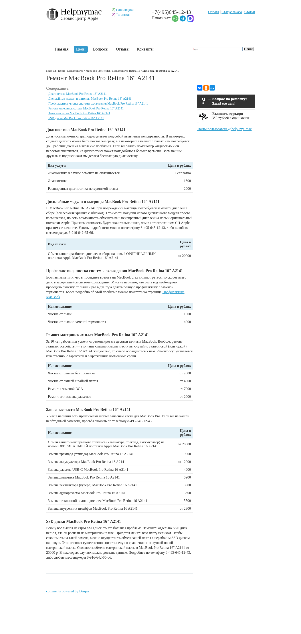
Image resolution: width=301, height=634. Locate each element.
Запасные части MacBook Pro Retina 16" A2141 (79, 113)
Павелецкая (124, 10)
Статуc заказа (232, 12)
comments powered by (67, 591)
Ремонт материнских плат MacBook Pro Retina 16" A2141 (86, 108)
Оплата (213, 12)
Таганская (123, 14)
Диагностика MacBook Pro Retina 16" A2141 (77, 93)
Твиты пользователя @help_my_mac (224, 129)
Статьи (249, 12)
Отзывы (122, 49)
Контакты (145, 49)
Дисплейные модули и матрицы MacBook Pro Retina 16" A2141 (89, 98)
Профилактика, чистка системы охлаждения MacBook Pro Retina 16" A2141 (98, 103)
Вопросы (100, 49)
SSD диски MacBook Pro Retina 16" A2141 (76, 118)
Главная (61, 49)
